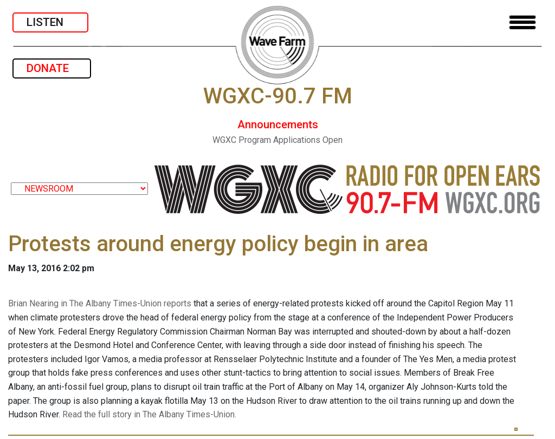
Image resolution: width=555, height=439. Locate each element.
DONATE (52, 68)
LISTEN (50, 22)
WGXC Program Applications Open (277, 140)
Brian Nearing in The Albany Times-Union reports (99, 303)
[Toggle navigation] (522, 22)
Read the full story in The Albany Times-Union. (149, 414)
